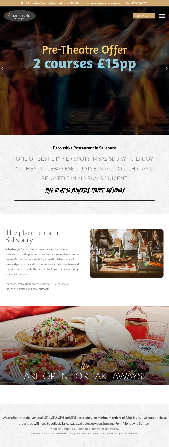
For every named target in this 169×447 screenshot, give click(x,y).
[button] (2, 68)
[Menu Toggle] (162, 16)
